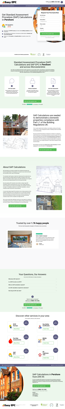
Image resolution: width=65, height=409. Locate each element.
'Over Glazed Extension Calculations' (53, 136)
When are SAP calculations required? (17, 284)
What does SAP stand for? (14, 278)
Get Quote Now (49, 145)
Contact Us (35, 145)
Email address (42, 19)
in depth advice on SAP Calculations (50, 144)
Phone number (42, 24)
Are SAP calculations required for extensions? (19, 287)
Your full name (42, 15)
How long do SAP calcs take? (15, 290)
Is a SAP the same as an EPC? (15, 281)
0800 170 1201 (55, 1)
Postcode (41, 28)
